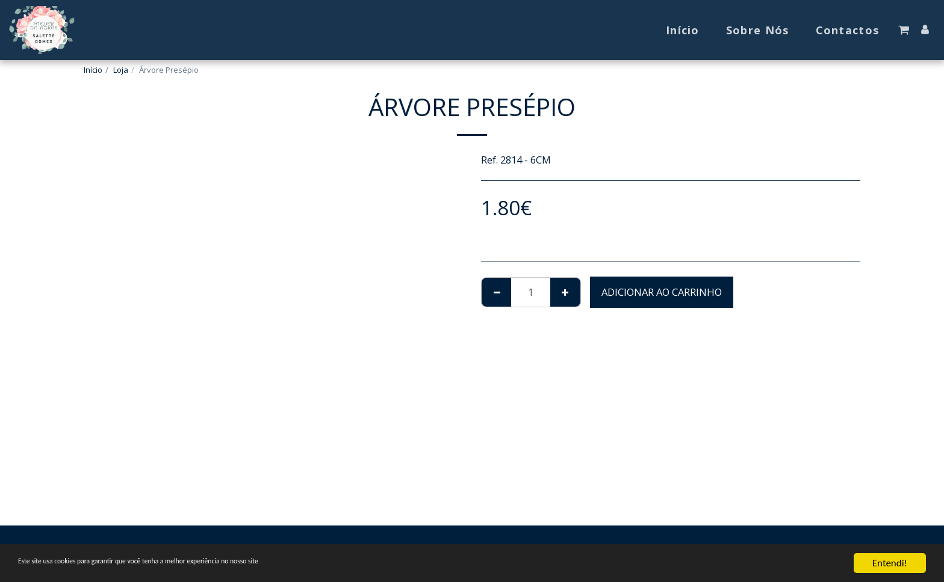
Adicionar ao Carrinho (661, 292)
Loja (120, 69)
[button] (903, 30)
